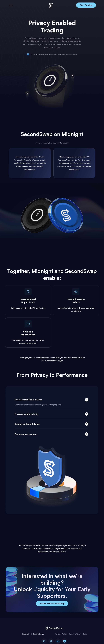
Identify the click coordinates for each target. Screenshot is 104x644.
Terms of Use (74, 634)
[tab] (51, 402)
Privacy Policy (61, 634)
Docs (85, 634)
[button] (10, 5)
